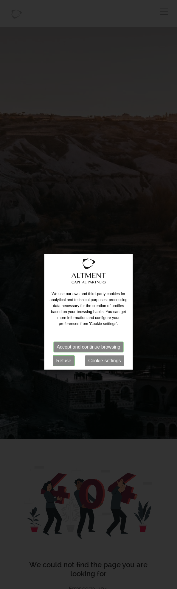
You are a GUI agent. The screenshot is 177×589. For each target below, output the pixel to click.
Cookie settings (104, 363)
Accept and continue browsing (88, 349)
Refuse (63, 363)
